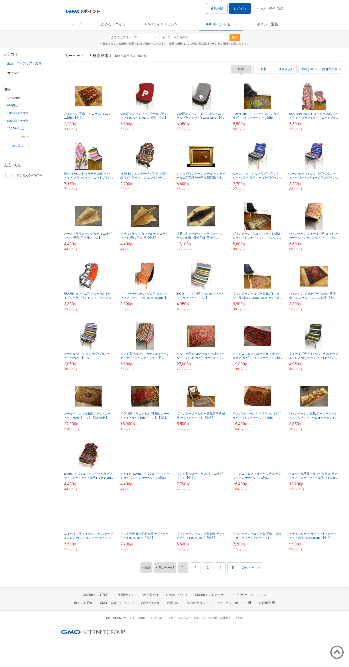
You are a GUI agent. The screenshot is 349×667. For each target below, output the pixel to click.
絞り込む (17, 145)
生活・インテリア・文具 (24, 63)
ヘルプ (261, 8)
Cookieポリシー (198, 603)
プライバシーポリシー (233, 603)
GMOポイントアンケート (165, 24)
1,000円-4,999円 (17, 113)
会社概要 (267, 603)
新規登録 (217, 8)
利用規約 (173, 603)
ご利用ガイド (125, 595)
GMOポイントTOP (95, 595)
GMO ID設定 (276, 8)
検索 (235, 37)
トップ (76, 24)
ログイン (240, 8)
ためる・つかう (113, 24)
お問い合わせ (150, 603)
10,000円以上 (15, 128)
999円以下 (14, 105)
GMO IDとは (150, 595)
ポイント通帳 (267, 24)
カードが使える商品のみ (24, 175)
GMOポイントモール (221, 24)
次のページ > (251, 567)
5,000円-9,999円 (17, 120)
